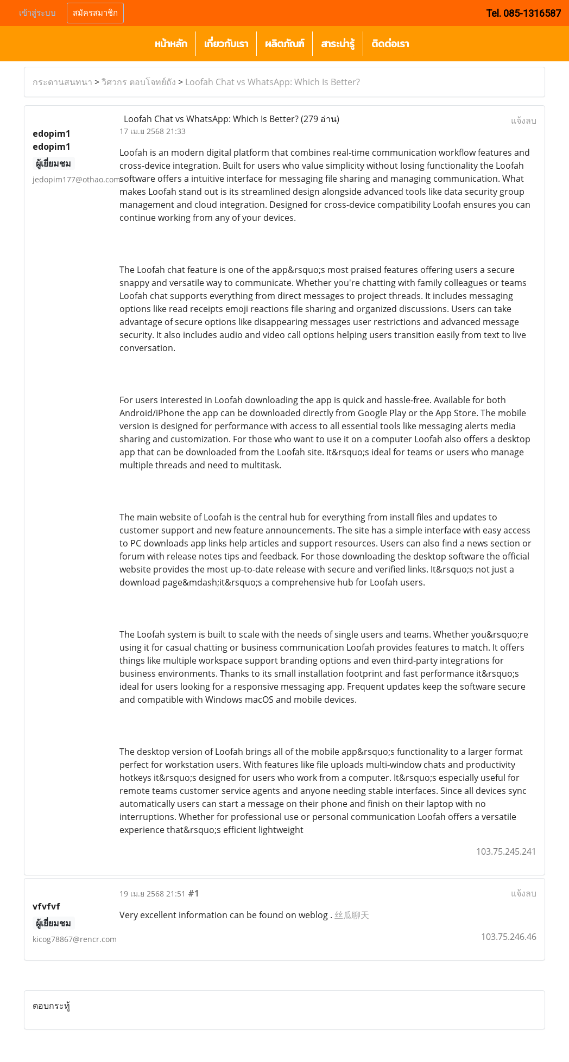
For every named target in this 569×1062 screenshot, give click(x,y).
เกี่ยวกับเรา (226, 44)
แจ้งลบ (523, 120)
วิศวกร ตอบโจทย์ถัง (139, 82)
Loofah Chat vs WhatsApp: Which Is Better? (272, 82)
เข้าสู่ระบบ (37, 13)
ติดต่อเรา (390, 44)
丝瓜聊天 (351, 915)
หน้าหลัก (171, 44)
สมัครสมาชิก (95, 13)
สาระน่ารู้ (338, 44)
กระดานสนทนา (62, 82)
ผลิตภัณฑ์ (284, 44)
